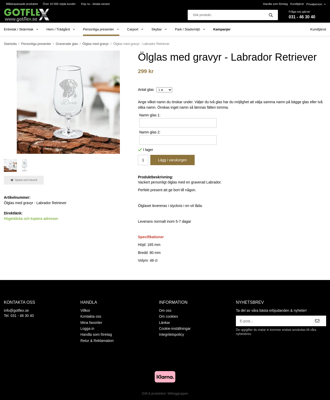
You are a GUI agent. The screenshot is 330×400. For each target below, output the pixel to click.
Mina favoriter (91, 323)
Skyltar (159, 29)
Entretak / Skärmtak (21, 29)
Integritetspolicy (171, 334)
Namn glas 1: (149, 115)
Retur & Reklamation (97, 341)
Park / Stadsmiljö (190, 29)
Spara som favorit (24, 180)
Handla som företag (275, 3)
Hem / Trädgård (60, 29)
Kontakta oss (90, 316)
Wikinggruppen (178, 393)
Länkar (164, 323)
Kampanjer (221, 29)
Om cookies (168, 316)
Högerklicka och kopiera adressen (31, 219)
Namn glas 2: (149, 132)
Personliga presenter (101, 29)
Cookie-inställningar (175, 328)
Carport (135, 29)
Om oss (165, 310)
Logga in (87, 328)
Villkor (85, 310)
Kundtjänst (297, 3)
